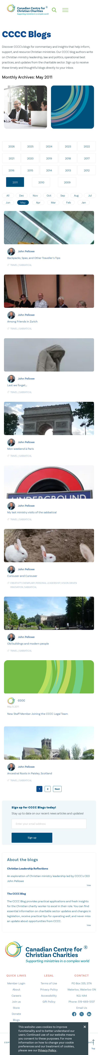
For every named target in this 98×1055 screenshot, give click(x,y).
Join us (16, 1001)
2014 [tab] (49, 170)
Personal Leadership (48, 583)
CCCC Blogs (26, 34)
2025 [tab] (30, 146)
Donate (16, 1013)
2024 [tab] (49, 146)
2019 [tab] (49, 158)
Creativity (16, 583)
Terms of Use (49, 983)
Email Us (81, 1007)
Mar (53, 202)
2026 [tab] (11, 146)
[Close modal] (84, 1026)
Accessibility (49, 995)
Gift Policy (49, 1001)
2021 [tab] (11, 158)
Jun (8, 202)
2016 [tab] (11, 170)
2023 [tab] (68, 146)
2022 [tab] (87, 146)
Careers (16, 995)
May (23, 202)
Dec (21, 195)
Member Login (16, 983)
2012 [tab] (87, 170)
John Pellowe (26, 251)
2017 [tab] (87, 158)
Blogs (16, 1020)
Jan (83, 202)
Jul (90, 195)
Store (16, 1007)
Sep (62, 195)
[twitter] (81, 1013)
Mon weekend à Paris (20, 448)
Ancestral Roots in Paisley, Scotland (29, 773)
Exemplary (29, 583)
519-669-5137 (86, 1001)
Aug (76, 195)
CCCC (21, 700)
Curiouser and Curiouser (22, 575)
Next (57, 789)
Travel (14, 265)
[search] (54, 10)
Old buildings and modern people (28, 643)
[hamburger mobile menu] (65, 10)
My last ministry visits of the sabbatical (32, 512)
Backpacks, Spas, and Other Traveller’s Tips (33, 258)
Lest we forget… (17, 385)
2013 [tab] (68, 170)
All (7, 195)
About (16, 989)
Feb (68, 202)
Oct (49, 195)
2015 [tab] (30, 170)
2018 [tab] (68, 158)
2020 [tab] (30, 158)
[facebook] (74, 1013)
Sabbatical (25, 265)
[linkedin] (89, 1013)
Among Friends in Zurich (22, 321)
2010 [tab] (41, 182)
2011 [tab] (15, 182)
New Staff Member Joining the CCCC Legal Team (37, 713)
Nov (35, 195)
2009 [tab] (67, 182)
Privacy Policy (49, 989)
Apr (38, 202)
